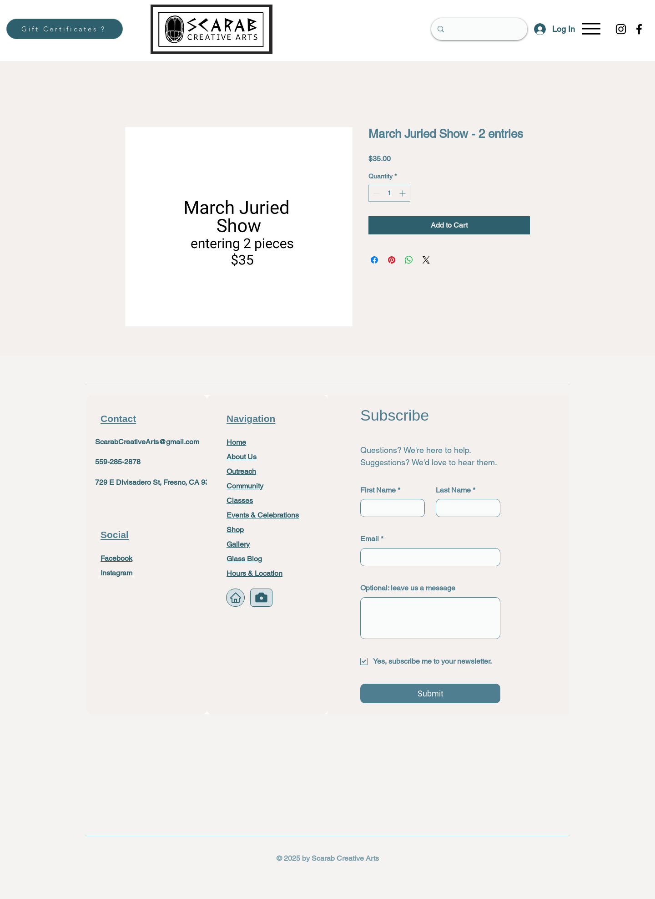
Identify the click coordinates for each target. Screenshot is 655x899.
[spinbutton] (389, 193)
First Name (380, 490)
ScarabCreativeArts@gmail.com (147, 441)
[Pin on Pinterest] (391, 259)
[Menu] (591, 28)
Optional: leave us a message (407, 588)
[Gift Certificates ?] (64, 29)
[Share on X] (426, 259)
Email (371, 539)
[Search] (478, 29)
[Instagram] (621, 29)
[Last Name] (465, 508)
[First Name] (390, 508)
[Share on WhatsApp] (408, 259)
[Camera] (261, 598)
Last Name (455, 490)
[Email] (427, 557)
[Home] (235, 598)
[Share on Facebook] (374, 259)
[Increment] (403, 193)
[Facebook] (639, 29)
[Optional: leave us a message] (430, 618)
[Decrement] (375, 193)
